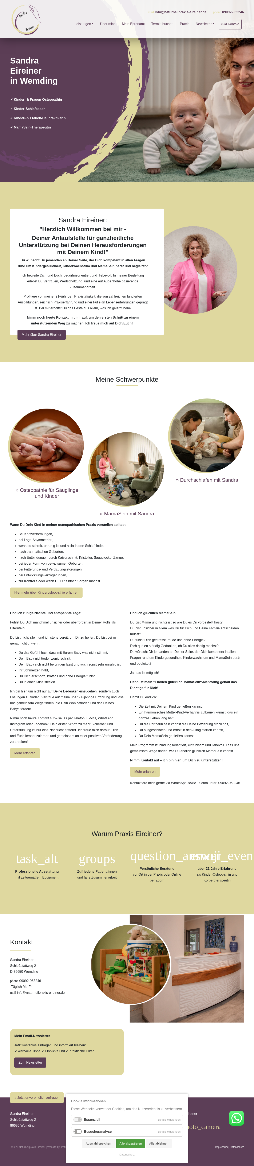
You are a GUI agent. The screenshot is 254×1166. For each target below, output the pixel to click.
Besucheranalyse (98, 1131)
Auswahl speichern (99, 1143)
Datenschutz (237, 1147)
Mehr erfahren (25, 753)
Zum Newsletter (30, 1062)
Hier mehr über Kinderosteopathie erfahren (46, 592)
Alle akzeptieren (130, 1143)
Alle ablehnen (158, 1143)
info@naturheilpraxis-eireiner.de (180, 12)
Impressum (221, 1147)
